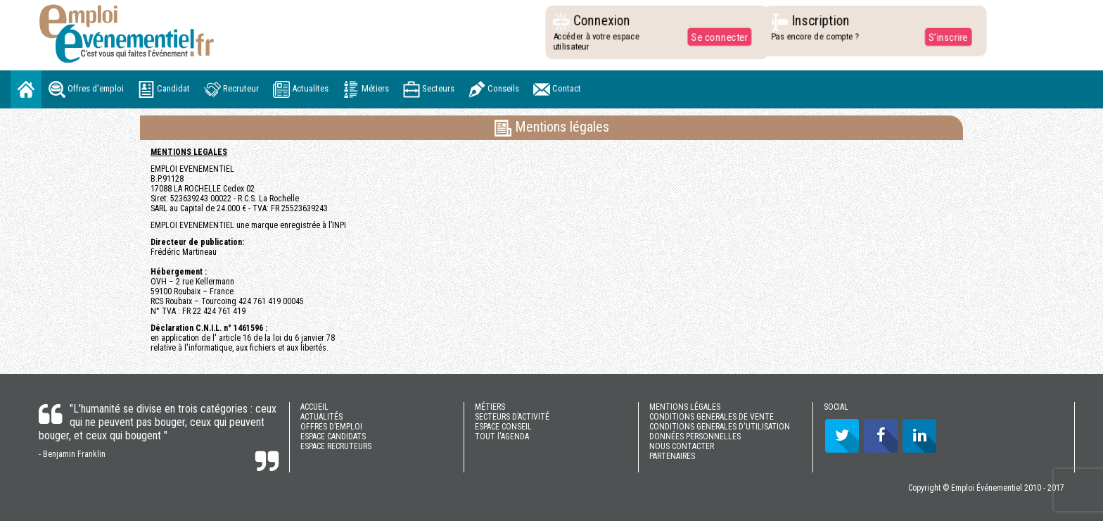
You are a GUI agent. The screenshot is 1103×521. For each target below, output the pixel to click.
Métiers (366, 89)
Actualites (301, 89)
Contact (557, 89)
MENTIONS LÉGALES (684, 407)
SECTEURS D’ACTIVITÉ (512, 417)
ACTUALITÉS (321, 417)
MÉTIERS (490, 407)
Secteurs (428, 89)
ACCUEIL (314, 407)
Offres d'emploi (86, 89)
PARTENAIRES (672, 456)
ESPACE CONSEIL (503, 427)
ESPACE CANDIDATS (333, 436)
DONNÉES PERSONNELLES (695, 436)
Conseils (493, 89)
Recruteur (231, 89)
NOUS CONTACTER (681, 446)
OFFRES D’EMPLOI (331, 427)
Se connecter (716, 36)
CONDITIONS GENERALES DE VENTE (711, 417)
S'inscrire (944, 36)
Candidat (164, 89)
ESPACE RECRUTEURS (335, 446)
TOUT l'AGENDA (502, 436)
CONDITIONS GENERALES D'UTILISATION (719, 427)
